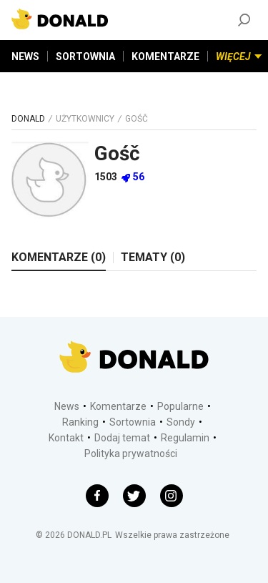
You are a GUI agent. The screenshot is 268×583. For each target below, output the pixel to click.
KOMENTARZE (165, 56)
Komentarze (118, 406)
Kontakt (66, 438)
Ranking (80, 422)
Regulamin (185, 438)
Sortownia (132, 422)
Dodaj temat (122, 438)
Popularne (180, 406)
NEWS (25, 56)
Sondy (181, 422)
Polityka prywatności (130, 453)
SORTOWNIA (85, 56)
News (66, 406)
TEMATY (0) (153, 257)
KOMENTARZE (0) (58, 257)
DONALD (28, 119)
